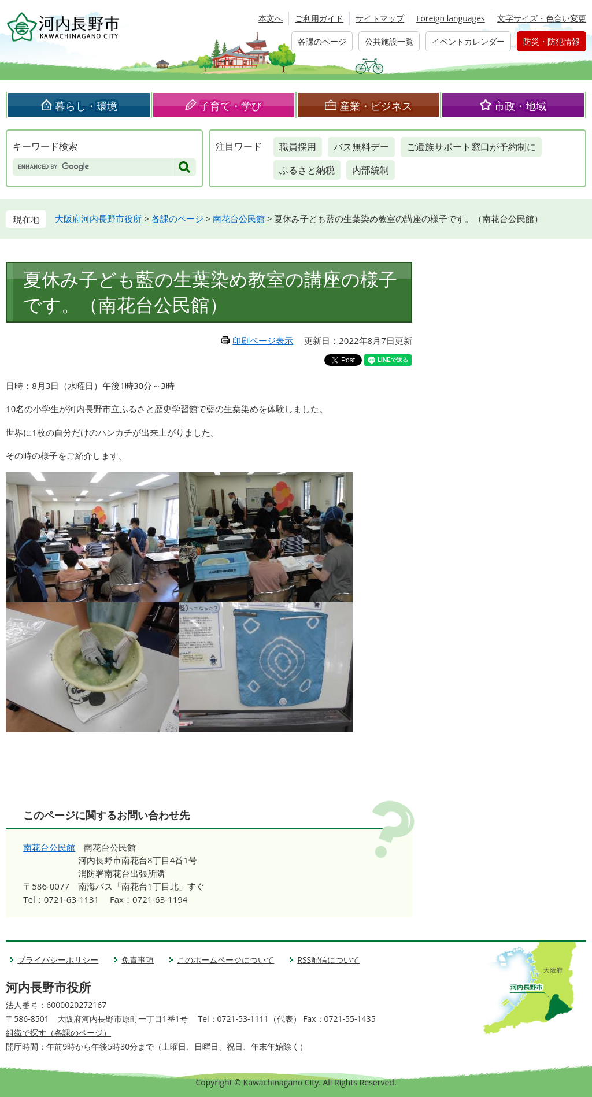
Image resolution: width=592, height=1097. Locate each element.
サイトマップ (380, 18)
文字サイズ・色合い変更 (541, 18)
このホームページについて (225, 959)
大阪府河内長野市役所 (98, 218)
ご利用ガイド (319, 18)
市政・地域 (520, 106)
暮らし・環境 (86, 106)
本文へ (270, 18)
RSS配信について (328, 959)
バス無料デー (361, 146)
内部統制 (370, 170)
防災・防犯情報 (551, 41)
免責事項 (137, 959)
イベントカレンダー (468, 41)
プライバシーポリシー (57, 959)
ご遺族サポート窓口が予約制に (471, 146)
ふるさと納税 (307, 170)
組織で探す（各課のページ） (58, 1032)
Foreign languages (450, 18)
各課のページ (322, 41)
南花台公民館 (239, 218)
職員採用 (297, 146)
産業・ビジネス (375, 106)
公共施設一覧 (389, 41)
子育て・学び (230, 106)
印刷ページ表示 (262, 340)
